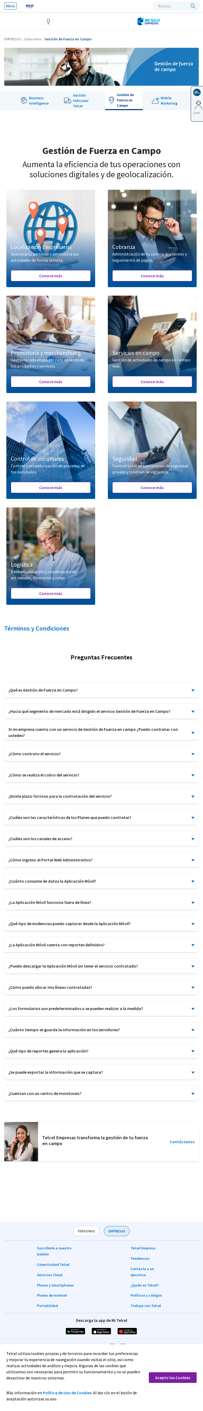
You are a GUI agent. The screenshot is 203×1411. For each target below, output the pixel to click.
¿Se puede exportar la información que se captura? (55, 1072)
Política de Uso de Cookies (67, 1392)
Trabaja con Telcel (146, 1305)
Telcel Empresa (143, 1248)
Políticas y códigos (146, 1295)
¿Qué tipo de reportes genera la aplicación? (48, 1051)
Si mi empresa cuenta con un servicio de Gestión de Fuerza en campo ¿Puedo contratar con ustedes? (93, 732)
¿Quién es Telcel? (145, 1285)
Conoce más (50, 275)
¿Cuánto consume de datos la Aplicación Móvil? (52, 881)
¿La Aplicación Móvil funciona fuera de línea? (49, 902)
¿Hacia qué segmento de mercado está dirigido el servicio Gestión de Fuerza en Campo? (89, 711)
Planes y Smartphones (55, 1285)
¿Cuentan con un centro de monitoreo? (44, 1093)
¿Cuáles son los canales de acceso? (40, 838)
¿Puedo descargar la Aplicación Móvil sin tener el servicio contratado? (73, 966)
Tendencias (140, 1258)
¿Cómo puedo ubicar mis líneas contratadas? (50, 987)
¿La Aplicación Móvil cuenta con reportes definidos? (56, 944)
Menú (10, 5)
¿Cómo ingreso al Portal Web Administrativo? (50, 859)
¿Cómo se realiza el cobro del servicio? (43, 775)
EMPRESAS (116, 1231)
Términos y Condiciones (36, 628)
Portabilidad (47, 1305)
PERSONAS (86, 1231)
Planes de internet (52, 1295)
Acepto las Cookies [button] (172, 1377)
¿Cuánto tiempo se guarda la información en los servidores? (64, 1029)
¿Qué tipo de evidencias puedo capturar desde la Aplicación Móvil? (69, 923)
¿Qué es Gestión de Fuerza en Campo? (43, 690)
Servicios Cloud (49, 1274)
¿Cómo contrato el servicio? (34, 753)
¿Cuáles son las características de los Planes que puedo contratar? (69, 817)
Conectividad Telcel (53, 1264)
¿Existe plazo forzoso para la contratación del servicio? (60, 796)
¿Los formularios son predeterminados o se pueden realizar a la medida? (75, 1008)
